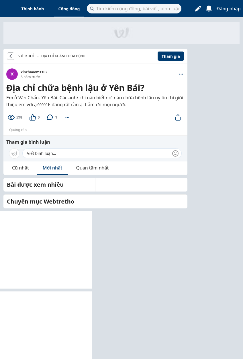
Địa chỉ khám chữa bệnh (63, 56)
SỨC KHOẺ (26, 56)
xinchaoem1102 (34, 72)
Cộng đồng (69, 8)
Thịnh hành (32, 8)
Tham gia (171, 56)
